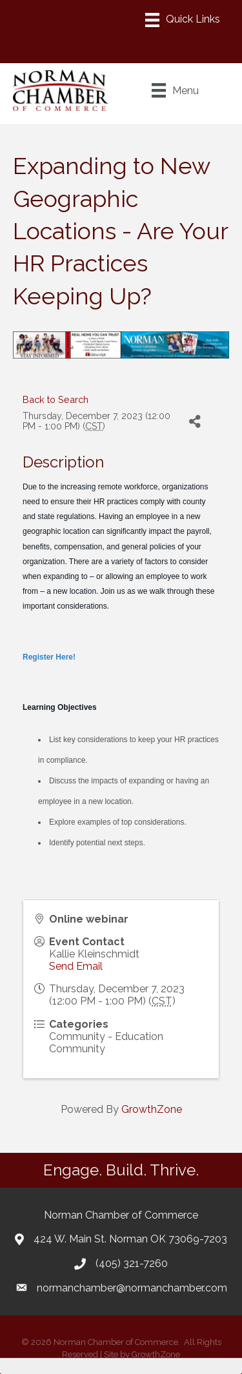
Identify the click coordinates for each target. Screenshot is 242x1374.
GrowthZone (151, 1109)
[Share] (194, 421)
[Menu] (182, 20)
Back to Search (55, 399)
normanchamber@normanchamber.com (132, 1288)
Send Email (76, 966)
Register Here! (49, 657)
